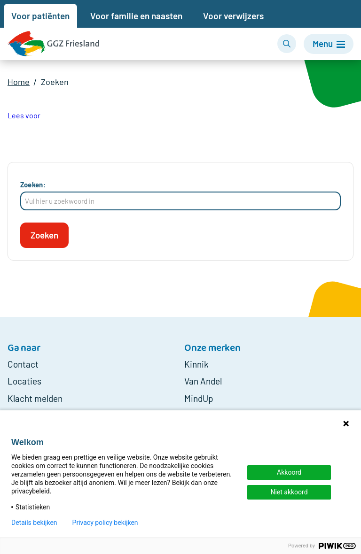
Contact (23, 364)
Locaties (24, 381)
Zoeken (55, 82)
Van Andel (203, 381)
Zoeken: (33, 184)
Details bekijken (34, 522)
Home (19, 82)
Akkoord (289, 472)
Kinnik (196, 364)
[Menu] (327, 44)
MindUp (198, 398)
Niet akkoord (288, 492)
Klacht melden (35, 398)
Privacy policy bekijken (105, 522)
